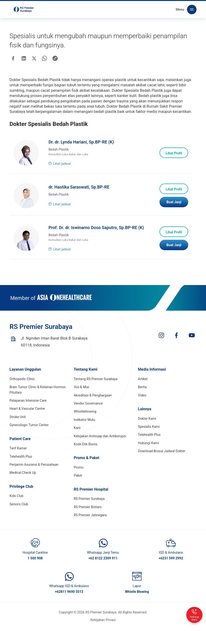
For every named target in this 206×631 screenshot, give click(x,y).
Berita (142, 389)
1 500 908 (35, 560)
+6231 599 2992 (171, 560)
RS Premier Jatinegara (90, 517)
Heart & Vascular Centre (27, 411)
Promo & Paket (86, 460)
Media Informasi (152, 371)
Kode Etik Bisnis (86, 446)
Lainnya (144, 411)
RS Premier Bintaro (88, 509)
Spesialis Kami (148, 429)
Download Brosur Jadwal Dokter (161, 453)
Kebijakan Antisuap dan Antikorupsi (100, 438)
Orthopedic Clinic (22, 381)
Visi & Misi (81, 389)
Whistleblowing (85, 414)
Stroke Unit (17, 419)
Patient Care (20, 441)
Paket (78, 478)
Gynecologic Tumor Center (29, 427)
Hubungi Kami (148, 445)
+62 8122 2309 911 (103, 560)
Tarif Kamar (18, 450)
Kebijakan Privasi (103, 622)
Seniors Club (18, 506)
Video (142, 397)
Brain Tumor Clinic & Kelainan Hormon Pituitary (37, 391)
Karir (77, 430)
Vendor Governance (88, 406)
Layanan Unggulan (25, 371)
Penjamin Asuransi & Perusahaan (33, 467)
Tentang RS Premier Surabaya (95, 381)
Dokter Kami (147, 421)
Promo (79, 470)
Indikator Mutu (84, 422)
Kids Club (16, 498)
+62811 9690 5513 (69, 594)
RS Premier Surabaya (89, 501)
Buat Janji (173, 204)
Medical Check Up (22, 475)
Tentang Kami (86, 371)
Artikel (142, 381)
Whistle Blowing (137, 594)
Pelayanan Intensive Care (28, 403)
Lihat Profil (173, 154)
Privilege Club (21, 489)
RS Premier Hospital (91, 491)
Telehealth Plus (20, 459)
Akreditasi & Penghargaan (93, 397)
